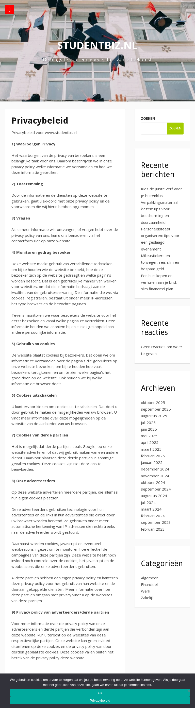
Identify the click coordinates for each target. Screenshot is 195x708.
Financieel (149, 584)
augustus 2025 (154, 415)
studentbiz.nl (97, 45)
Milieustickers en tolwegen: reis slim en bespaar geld (160, 262)
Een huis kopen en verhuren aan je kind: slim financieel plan (159, 282)
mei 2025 (149, 435)
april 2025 (149, 442)
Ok (100, 693)
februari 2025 (153, 455)
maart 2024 (151, 509)
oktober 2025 (153, 402)
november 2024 (155, 475)
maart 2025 (151, 449)
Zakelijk (147, 597)
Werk (145, 591)
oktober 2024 (153, 482)
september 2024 (156, 489)
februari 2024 (153, 515)
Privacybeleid (100, 700)
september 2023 (156, 522)
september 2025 (156, 409)
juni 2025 (149, 429)
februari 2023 (153, 529)
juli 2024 (148, 502)
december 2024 (155, 468)
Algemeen (149, 577)
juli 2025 (148, 422)
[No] (188, 690)
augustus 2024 (154, 495)
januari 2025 (151, 462)
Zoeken (148, 118)
